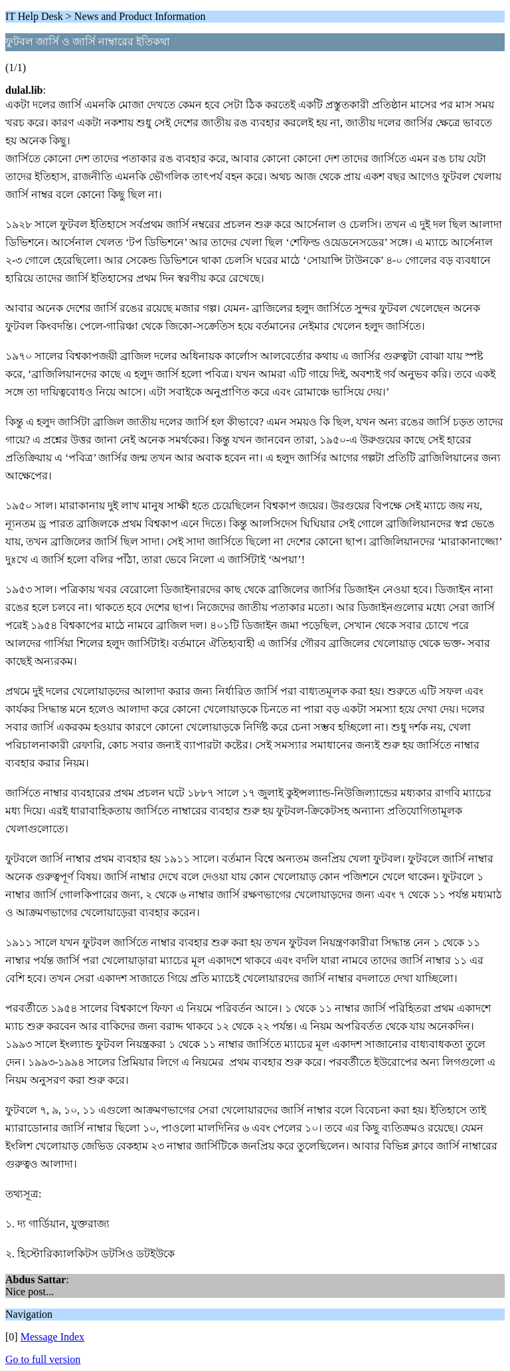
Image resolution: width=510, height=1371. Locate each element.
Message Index (52, 1336)
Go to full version (42, 1359)
